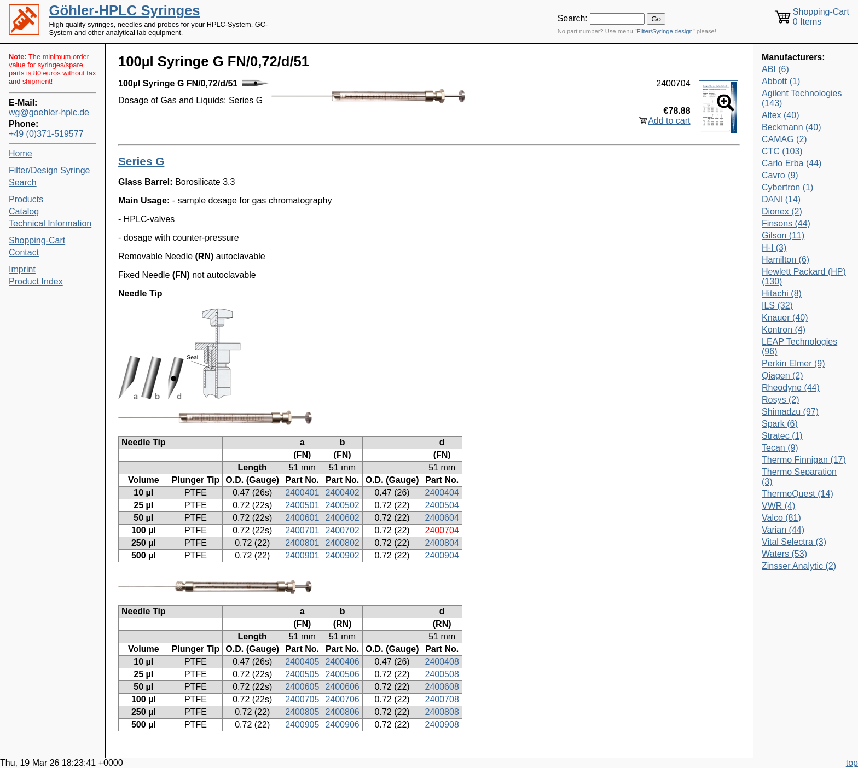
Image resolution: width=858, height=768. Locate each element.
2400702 (342, 530)
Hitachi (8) (782, 293)
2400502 (342, 505)
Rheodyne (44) (791, 387)
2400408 (442, 661)
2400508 (442, 674)
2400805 (302, 712)
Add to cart (669, 120)
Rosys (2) (780, 399)
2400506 (342, 674)
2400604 (442, 517)
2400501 (302, 505)
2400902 (342, 555)
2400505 (302, 674)
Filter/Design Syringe (49, 170)
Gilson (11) (783, 235)
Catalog (24, 211)
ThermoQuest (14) (797, 493)
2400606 (342, 686)
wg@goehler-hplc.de (49, 112)
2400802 (342, 543)
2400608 (442, 686)
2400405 (302, 661)
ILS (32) (777, 305)
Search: (573, 18)
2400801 (302, 543)
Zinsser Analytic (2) (799, 566)
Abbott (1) (781, 81)
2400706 (342, 699)
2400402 (342, 492)
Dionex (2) (782, 211)
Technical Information (50, 223)
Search (23, 182)
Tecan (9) (780, 447)
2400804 (442, 543)
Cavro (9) (780, 175)
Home (20, 153)
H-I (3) (774, 247)
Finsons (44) (786, 223)
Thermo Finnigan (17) (804, 459)
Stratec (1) (782, 435)
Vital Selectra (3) (794, 541)
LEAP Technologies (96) (799, 346)
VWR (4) (778, 505)
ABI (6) (775, 69)
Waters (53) (784, 553)
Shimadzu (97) (790, 411)
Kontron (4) (783, 329)
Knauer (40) (785, 317)
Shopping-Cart (37, 240)
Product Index (36, 281)
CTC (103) (782, 151)
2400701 (302, 530)
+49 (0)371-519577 (46, 133)
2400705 (302, 699)
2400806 (342, 712)
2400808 (442, 712)
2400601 (302, 517)
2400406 (342, 661)
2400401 (302, 492)
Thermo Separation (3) (799, 476)
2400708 (442, 699)
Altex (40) (780, 115)
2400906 (342, 724)
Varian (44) (783, 529)
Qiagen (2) (782, 375)
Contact (24, 252)
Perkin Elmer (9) (793, 363)
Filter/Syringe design (665, 31)
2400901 (302, 555)
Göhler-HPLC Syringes (124, 10)
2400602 (342, 517)
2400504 (442, 505)
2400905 (302, 724)
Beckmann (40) (791, 127)
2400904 (442, 555)
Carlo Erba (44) (791, 163)
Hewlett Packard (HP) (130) (804, 276)
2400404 (442, 492)
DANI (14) (781, 199)
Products (26, 199)
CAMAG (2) (784, 139)
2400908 (442, 724)
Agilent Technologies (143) (802, 98)
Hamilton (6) (785, 259)
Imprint (22, 269)
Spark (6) (780, 423)
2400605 (302, 686)
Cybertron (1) (787, 187)
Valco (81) (781, 517)
